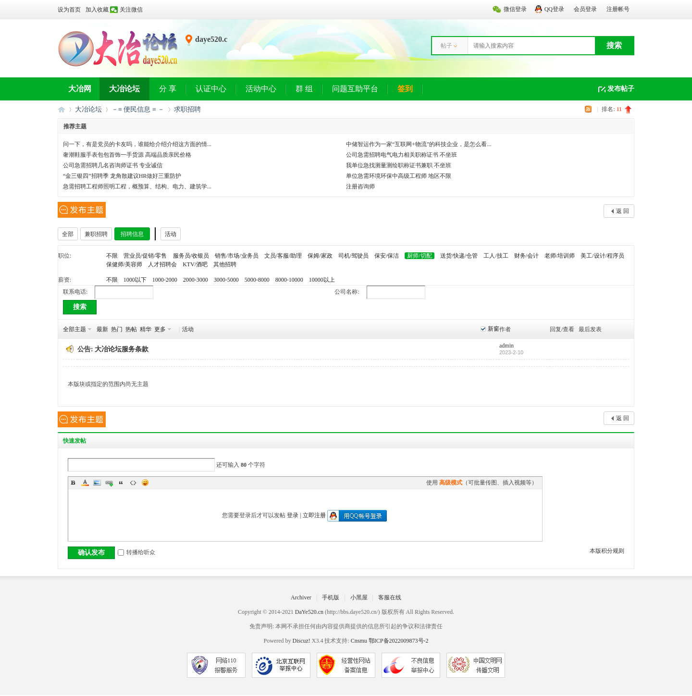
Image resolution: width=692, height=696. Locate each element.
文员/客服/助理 (283, 255)
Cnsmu (360, 640)
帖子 (446, 45)
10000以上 (322, 279)
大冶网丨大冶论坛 (61, 109)
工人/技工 (495, 255)
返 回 (622, 211)
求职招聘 (187, 109)
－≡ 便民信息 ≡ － (137, 109)
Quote (121, 482)
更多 (160, 329)
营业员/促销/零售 (145, 255)
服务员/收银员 (191, 255)
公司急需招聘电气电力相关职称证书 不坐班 (401, 154)
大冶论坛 (124, 89)
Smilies (145, 482)
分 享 (167, 89)
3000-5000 (226, 279)
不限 (112, 255)
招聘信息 (132, 234)
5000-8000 (257, 279)
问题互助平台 (355, 89)
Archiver (301, 597)
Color (85, 482)
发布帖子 (620, 88)
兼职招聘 (96, 234)
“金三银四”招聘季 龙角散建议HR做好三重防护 (122, 176)
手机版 (330, 597)
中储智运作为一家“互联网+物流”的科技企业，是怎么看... (418, 144)
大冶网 (79, 89)
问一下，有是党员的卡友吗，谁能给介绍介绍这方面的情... (137, 144)
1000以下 (135, 279)
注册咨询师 (360, 186)
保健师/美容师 (124, 264)
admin (506, 345)
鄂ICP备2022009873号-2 (399, 640)
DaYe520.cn (309, 612)
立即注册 (314, 515)
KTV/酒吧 (195, 264)
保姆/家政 (320, 255)
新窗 (493, 328)
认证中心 (211, 89)
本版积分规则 (607, 550)
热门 (117, 329)
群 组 (304, 89)
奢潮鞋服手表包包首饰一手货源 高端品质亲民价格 (127, 154)
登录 (292, 515)
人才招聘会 (162, 264)
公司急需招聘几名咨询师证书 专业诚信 (112, 165)
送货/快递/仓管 (459, 255)
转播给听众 (136, 552)
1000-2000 (164, 279)
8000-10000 (289, 279)
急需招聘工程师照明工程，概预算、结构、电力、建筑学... (137, 186)
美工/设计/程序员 (602, 255)
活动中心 (261, 89)
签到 (405, 89)
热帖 (131, 329)
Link (109, 482)
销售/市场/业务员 (237, 255)
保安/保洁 (386, 255)
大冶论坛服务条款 (121, 349)
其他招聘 (224, 264)
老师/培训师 (559, 255)
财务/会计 (526, 255)
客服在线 (389, 597)
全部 (68, 234)
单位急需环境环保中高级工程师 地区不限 (398, 176)
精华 (145, 329)
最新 (102, 329)
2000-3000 (195, 279)
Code (133, 482)
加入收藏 (97, 9)
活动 (170, 234)
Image (97, 482)
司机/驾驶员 (353, 255)
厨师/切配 (419, 255)
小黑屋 (359, 597)
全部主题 (74, 329)
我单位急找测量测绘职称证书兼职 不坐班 (398, 165)
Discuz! (301, 640)
